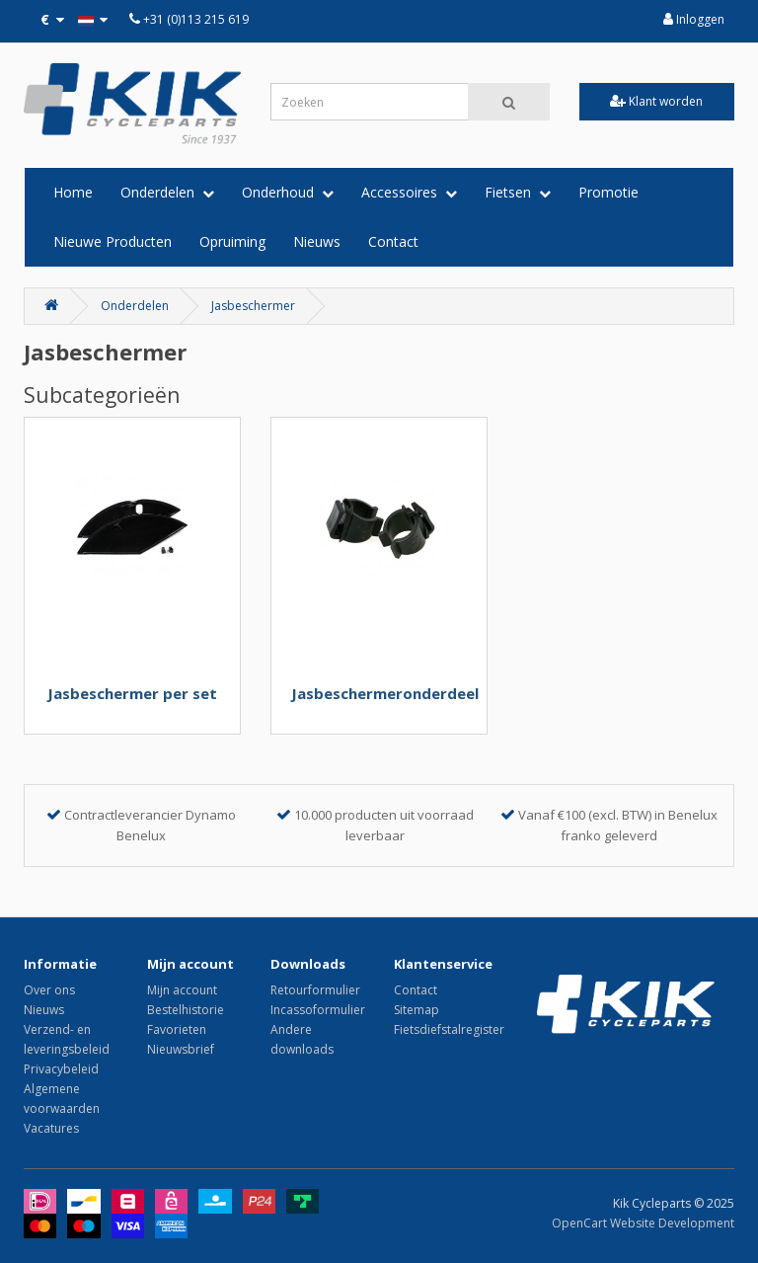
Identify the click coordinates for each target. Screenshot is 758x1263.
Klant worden (656, 101)
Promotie (608, 192)
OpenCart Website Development (643, 1223)
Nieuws (317, 241)
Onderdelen (167, 192)
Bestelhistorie (185, 1009)
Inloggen (693, 19)
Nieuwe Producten (112, 241)
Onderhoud (288, 192)
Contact (393, 241)
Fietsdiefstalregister (449, 1029)
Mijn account (182, 990)
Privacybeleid (61, 1069)
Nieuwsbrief (180, 1049)
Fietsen (518, 192)
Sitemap (416, 1009)
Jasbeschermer (253, 305)
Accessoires (409, 192)
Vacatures (51, 1128)
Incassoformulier (317, 1009)
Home (73, 192)
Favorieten (176, 1029)
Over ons (49, 990)
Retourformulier (315, 990)
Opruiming (232, 241)
